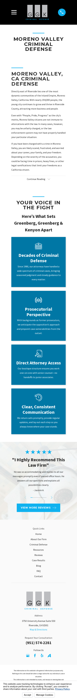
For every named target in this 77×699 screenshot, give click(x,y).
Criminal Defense (38, 544)
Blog (38, 565)
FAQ (39, 570)
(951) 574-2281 (38, 642)
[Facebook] (35, 655)
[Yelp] (42, 655)
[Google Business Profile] (27, 655)
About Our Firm (39, 539)
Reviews (38, 555)
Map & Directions (38, 629)
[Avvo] (49, 655)
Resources (38, 549)
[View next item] (51, 497)
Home (38, 533)
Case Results (38, 560)
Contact (38, 576)
